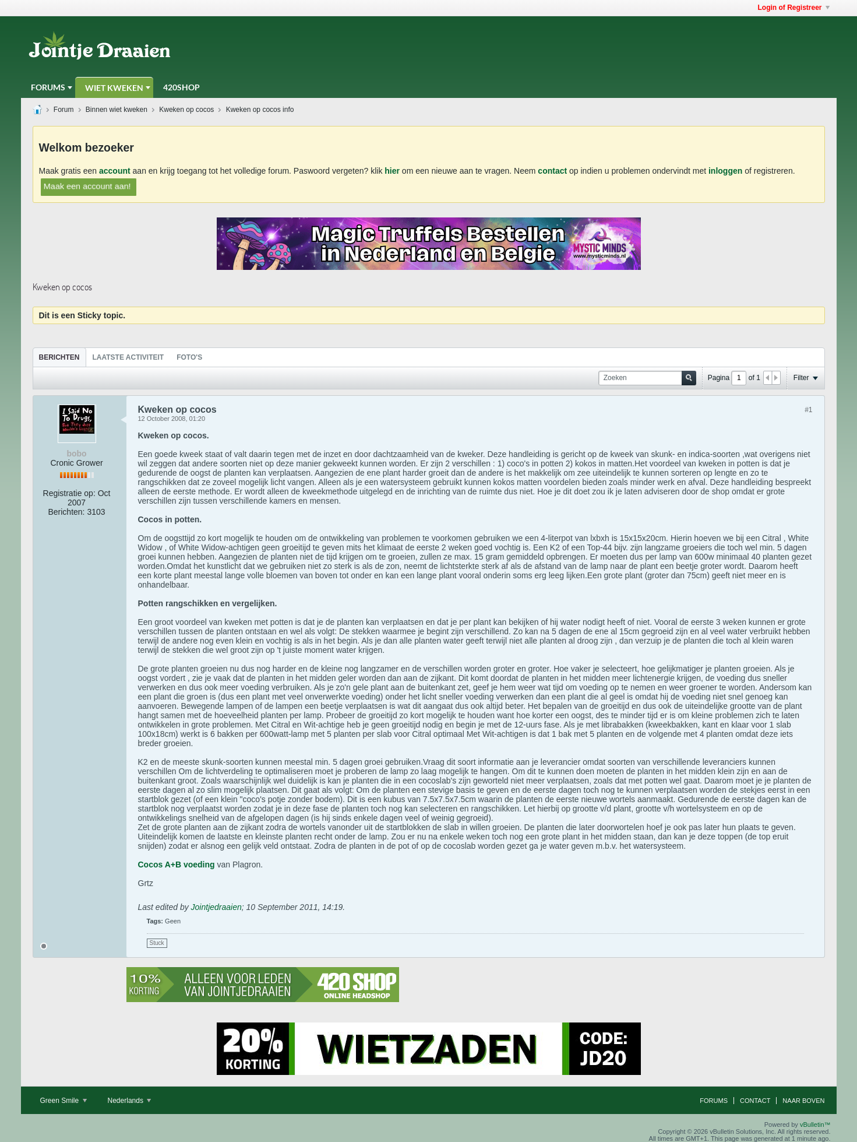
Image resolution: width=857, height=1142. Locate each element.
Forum (64, 110)
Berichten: (66, 511)
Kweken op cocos (186, 110)
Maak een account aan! (87, 186)
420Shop (181, 87)
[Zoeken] (647, 378)
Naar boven (803, 1100)
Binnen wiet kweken (116, 110)
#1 (808, 410)
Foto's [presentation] (189, 357)
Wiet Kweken (114, 88)
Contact (755, 1100)
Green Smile (63, 1101)
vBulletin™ (815, 1124)
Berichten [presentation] (59, 357)
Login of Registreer (793, 7)
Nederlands (129, 1101)
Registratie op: (69, 493)
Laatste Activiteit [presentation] (128, 357)
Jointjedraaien (216, 907)
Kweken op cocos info (260, 110)
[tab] (59, 357)
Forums (48, 87)
